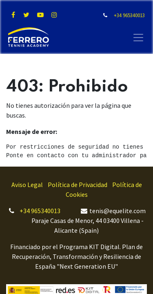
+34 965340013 (40, 211)
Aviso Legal (27, 184)
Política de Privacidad (77, 184)
